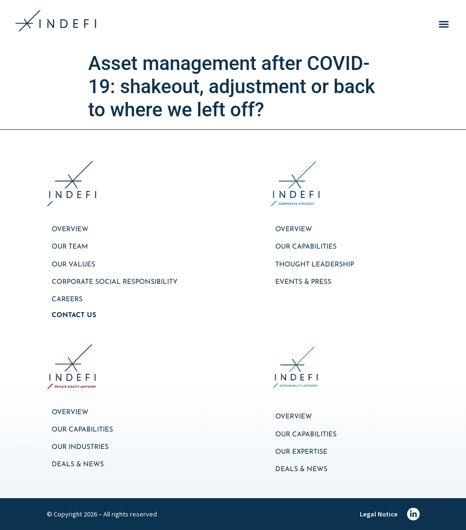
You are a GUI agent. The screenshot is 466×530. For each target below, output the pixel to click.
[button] (444, 24)
